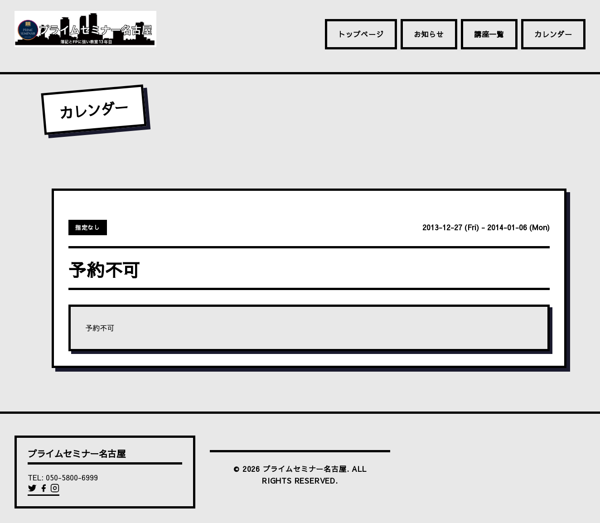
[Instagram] (54, 490)
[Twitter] (33, 490)
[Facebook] (44, 490)
